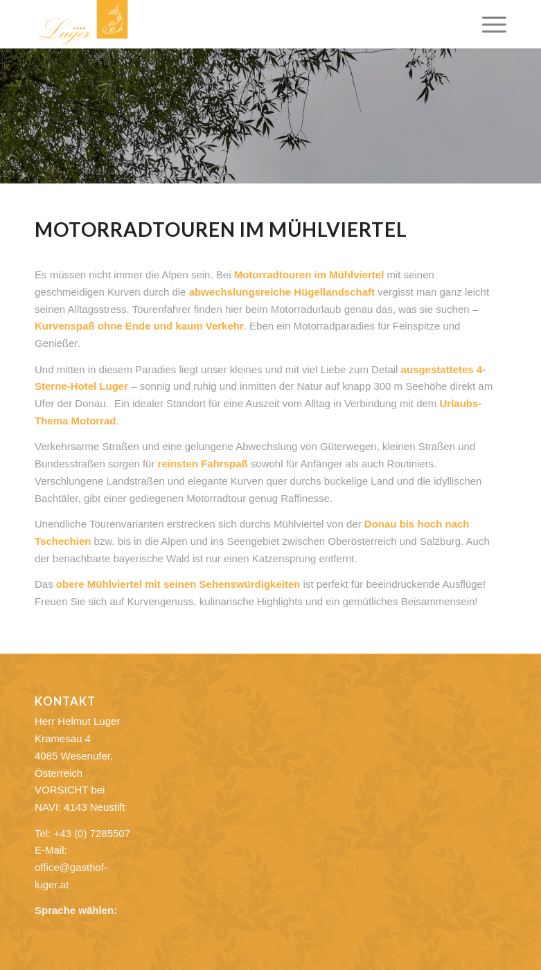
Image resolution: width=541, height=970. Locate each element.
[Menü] (487, 24)
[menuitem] (487, 24)
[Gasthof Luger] (83, 24)
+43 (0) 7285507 (92, 833)
